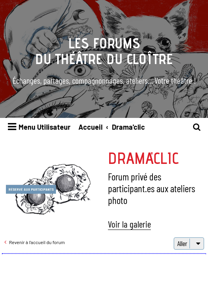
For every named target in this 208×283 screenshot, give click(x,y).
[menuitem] (197, 127)
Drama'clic (143, 158)
